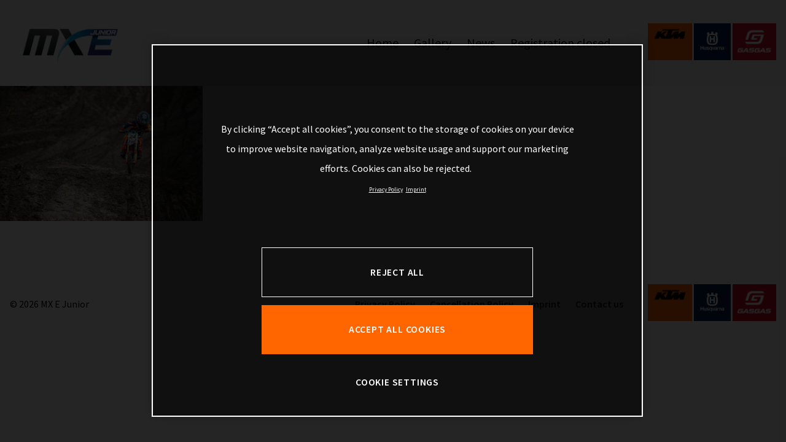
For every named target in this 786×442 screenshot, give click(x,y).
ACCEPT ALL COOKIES (397, 329)
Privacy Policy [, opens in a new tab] (386, 189)
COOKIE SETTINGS (397, 382)
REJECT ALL (397, 272)
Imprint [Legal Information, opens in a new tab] (416, 189)
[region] (397, 230)
